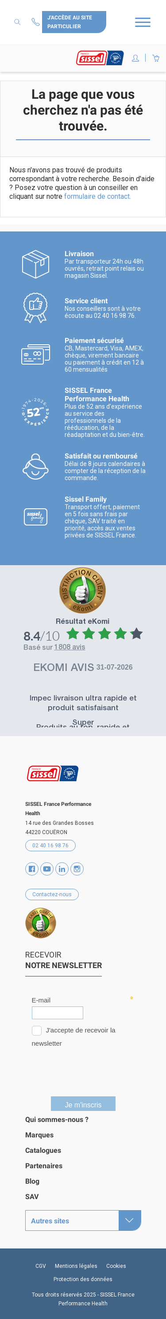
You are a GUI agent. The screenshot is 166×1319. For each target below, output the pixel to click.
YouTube (47, 869)
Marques (39, 1135)
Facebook (32, 869)
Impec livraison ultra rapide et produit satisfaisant (83, 703)
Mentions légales (76, 1266)
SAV (32, 1196)
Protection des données (83, 1279)
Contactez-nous (36, 22)
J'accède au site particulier (69, 22)
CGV (40, 1266)
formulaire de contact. (97, 196)
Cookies (116, 1266)
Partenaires (43, 1166)
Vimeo (62, 869)
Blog (32, 1181)
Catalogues (43, 1150)
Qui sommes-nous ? (57, 1119)
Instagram (77, 869)
